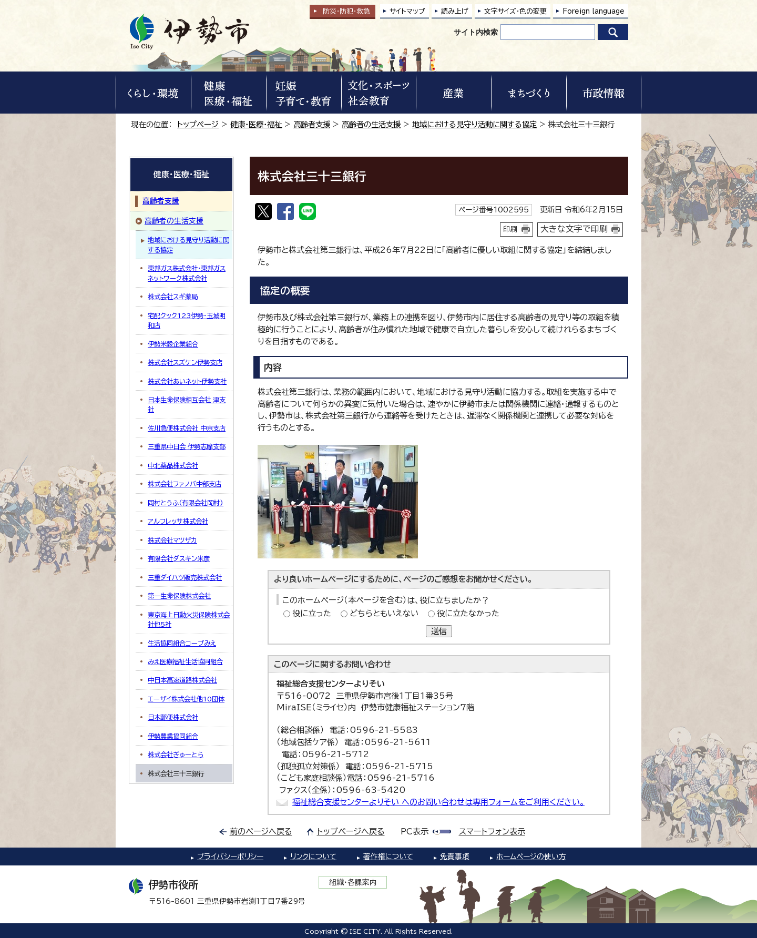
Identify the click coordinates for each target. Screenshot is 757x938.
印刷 (510, 229)
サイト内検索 (476, 32)
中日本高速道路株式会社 (182, 680)
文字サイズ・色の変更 (515, 11)
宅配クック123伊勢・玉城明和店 (187, 320)
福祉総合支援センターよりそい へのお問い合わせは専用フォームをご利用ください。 (438, 802)
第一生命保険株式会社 (179, 596)
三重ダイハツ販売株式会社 (185, 577)
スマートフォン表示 (492, 831)
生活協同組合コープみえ (182, 643)
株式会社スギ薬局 (173, 296)
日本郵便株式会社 (173, 717)
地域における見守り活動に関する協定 (474, 124)
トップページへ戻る (351, 831)
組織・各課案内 (353, 882)
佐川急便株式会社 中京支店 (187, 428)
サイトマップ (407, 11)
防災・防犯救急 (346, 11)
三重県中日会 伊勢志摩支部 (187, 446)
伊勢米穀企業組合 (173, 344)
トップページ (198, 124)
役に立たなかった (468, 613)
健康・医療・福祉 (256, 124)
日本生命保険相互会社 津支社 (187, 404)
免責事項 (454, 856)
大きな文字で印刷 (574, 229)
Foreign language (593, 11)
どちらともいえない (384, 613)
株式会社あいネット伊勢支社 (187, 381)
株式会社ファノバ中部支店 (184, 484)
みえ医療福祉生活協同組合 (185, 661)
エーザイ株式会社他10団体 (186, 699)
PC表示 (414, 831)
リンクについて (313, 856)
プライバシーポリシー (230, 856)
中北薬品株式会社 (173, 465)
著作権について (388, 856)
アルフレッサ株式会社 (178, 521)
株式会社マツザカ (172, 540)
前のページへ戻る (261, 831)
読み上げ (454, 11)
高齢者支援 (311, 124)
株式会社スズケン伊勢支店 (185, 362)
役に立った (311, 613)
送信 (439, 631)
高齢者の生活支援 (371, 124)
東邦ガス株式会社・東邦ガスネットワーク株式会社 (187, 273)
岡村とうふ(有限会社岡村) (185, 502)
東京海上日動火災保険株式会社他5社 (189, 619)
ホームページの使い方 (531, 856)
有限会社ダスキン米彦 (179, 558)
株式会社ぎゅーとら (175, 754)
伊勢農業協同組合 (173, 736)
